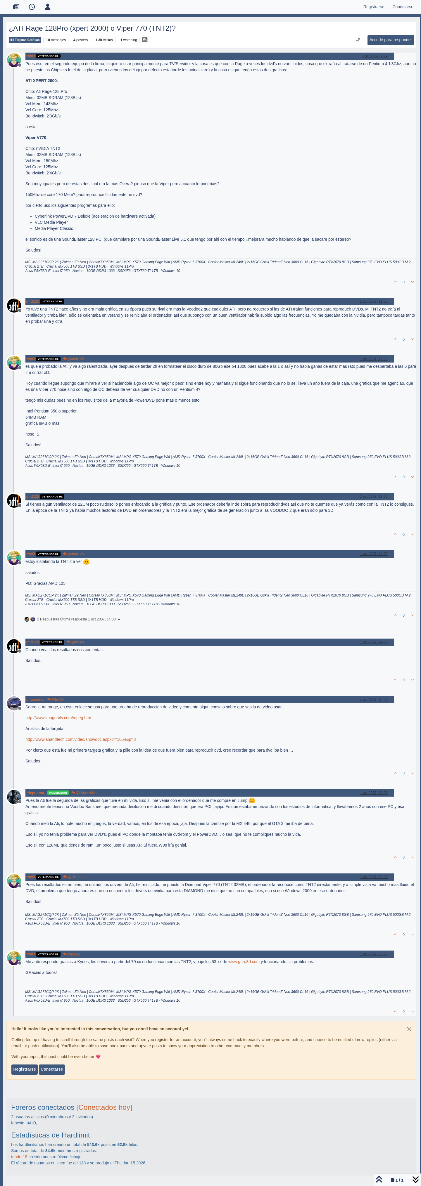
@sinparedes (83, 793)
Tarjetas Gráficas (24, 40)
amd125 (32, 301)
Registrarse (24, 1069)
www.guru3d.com (244, 961)
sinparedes (34, 700)
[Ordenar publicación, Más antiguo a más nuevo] (358, 40)
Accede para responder (391, 39)
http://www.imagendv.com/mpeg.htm (58, 717)
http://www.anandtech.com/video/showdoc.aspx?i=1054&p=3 (80, 739)
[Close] (409, 1029)
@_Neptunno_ (76, 877)
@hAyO (75, 642)
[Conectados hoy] (104, 1107)
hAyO (30, 56)
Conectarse (52, 1069)
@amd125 (73, 359)
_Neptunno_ (35, 793)
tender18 (19, 1156)
